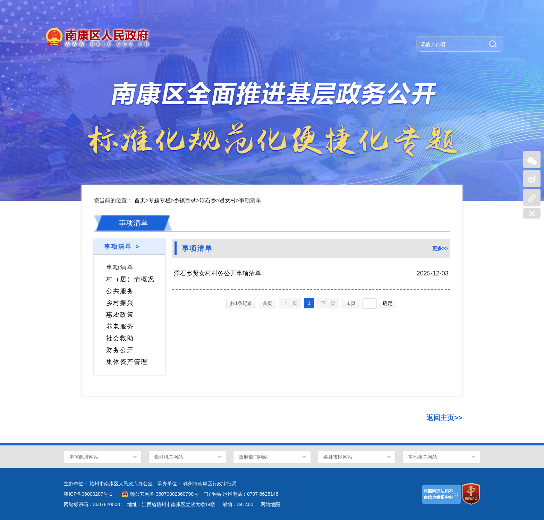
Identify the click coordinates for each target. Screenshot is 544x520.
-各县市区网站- (338, 457)
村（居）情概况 (130, 279)
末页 (351, 303)
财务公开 (120, 350)
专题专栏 (159, 200)
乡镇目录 (185, 200)
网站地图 (270, 504)
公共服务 (120, 291)
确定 (387, 303)
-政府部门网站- (253, 457)
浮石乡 (207, 200)
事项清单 (120, 267)
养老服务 (120, 326)
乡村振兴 (120, 302)
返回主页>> (444, 417)
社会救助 (120, 338)
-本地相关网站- (422, 457)
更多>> (440, 248)
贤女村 (227, 200)
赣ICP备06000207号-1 (88, 494)
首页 (139, 200)
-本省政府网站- (84, 457)
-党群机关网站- (168, 457)
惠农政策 (120, 314)
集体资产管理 (127, 361)
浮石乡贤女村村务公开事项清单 (217, 273)
